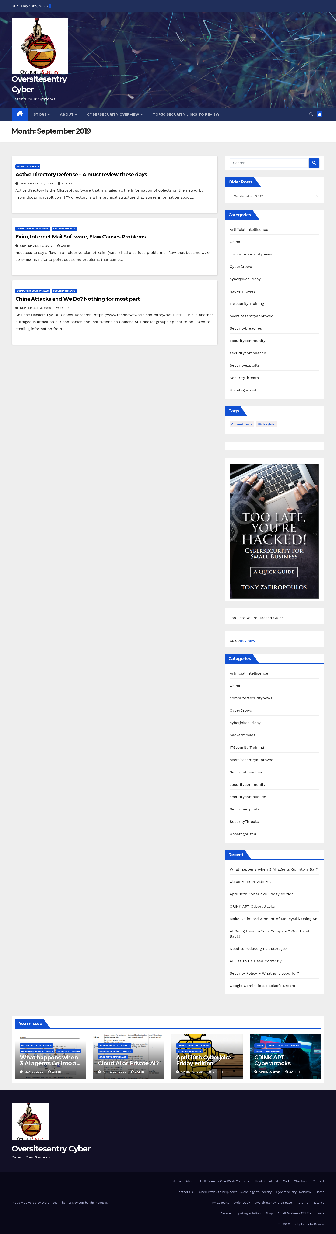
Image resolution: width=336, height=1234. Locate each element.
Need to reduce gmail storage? (258, 948)
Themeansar (98, 1202)
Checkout (301, 1181)
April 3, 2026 (270, 1071)
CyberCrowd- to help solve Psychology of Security (235, 1192)
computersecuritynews (33, 228)
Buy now (247, 640)
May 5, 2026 (34, 1071)
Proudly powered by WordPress (35, 1202)
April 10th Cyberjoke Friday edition (262, 894)
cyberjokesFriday (245, 279)
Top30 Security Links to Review (186, 114)
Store (41, 114)
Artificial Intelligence (249, 229)
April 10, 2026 (193, 1071)
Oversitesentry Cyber (51, 1149)
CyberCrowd (241, 266)
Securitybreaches (246, 328)
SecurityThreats (28, 166)
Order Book (242, 1202)
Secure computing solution (241, 1213)
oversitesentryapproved (251, 316)
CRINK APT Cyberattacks (252, 906)
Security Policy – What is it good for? (264, 973)
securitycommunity (248, 340)
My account (220, 1202)
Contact (318, 1181)
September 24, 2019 (37, 183)
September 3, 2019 (36, 308)
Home (176, 1181)
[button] (311, 114)
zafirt (65, 183)
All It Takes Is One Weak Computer (225, 1181)
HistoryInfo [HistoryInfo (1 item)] (266, 424)
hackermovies (242, 291)
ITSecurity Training (247, 303)
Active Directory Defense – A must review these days (81, 174)
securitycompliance (248, 353)
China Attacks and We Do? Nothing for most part (77, 299)
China (235, 242)
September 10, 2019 (37, 245)
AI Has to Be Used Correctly (256, 961)
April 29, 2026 (115, 1071)
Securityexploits (245, 365)
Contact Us (184, 1192)
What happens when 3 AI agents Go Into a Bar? (274, 869)
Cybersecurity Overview (113, 114)
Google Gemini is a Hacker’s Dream (262, 985)
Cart (286, 1181)
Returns (302, 1202)
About (67, 114)
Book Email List (266, 1181)
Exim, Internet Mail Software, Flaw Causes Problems (80, 237)
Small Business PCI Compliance (301, 1213)
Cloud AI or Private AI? (250, 881)
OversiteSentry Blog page (273, 1202)
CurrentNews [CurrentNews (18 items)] (241, 424)
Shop (269, 1213)
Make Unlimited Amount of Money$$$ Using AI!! (274, 919)
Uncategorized (243, 390)
